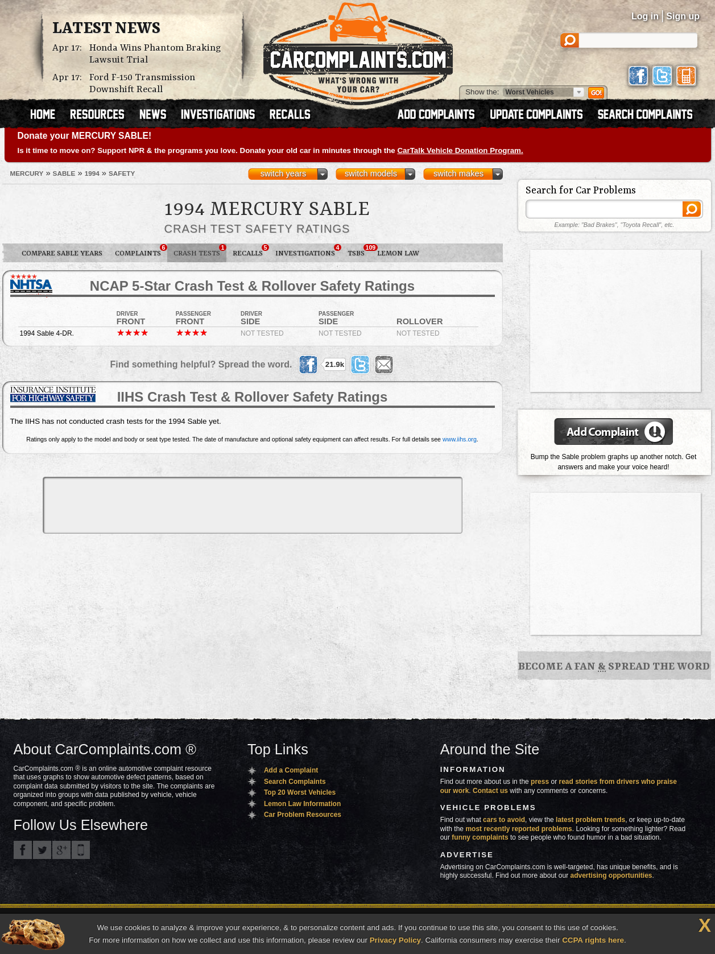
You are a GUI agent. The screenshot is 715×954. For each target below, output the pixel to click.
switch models (371, 173)
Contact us (490, 791)
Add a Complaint (291, 770)
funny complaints (480, 837)
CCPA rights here (593, 940)
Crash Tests (199, 251)
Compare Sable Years (62, 253)
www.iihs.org (460, 439)
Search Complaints (295, 782)
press (540, 782)
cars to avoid (504, 820)
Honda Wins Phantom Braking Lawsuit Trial (155, 54)
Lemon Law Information (302, 804)
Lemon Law (398, 253)
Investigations (308, 251)
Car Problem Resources (302, 815)
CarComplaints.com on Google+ (61, 850)
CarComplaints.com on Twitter (42, 850)
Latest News (106, 29)
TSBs (359, 251)
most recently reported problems (518, 829)
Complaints (141, 251)
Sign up (683, 16)
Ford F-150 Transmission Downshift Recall (142, 83)
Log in (645, 16)
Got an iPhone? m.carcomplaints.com (81, 850)
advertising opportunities (611, 875)
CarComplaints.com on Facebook (23, 850)
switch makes (458, 173)
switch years (284, 173)
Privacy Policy (395, 940)
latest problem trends (590, 820)
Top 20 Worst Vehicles (300, 792)
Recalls (251, 251)
